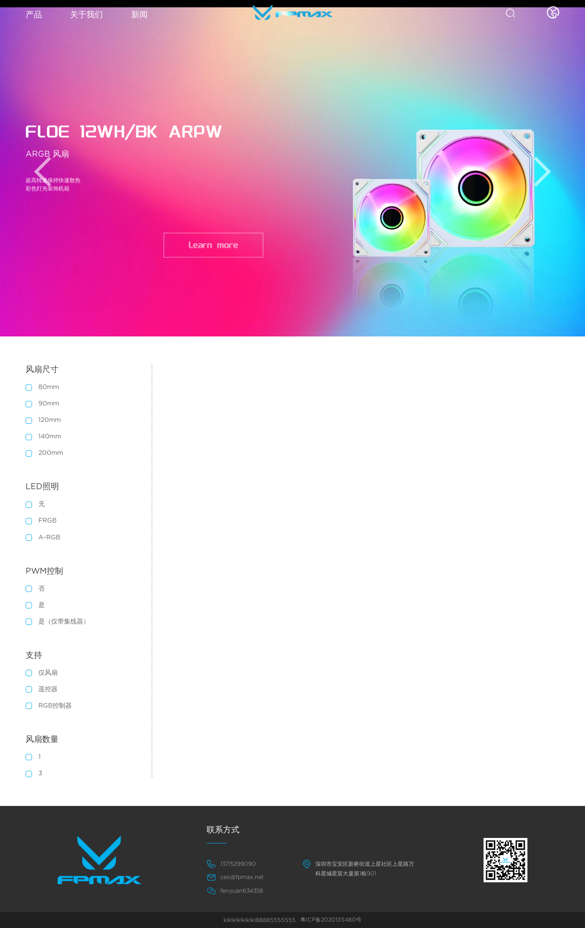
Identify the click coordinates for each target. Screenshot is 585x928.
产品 (34, 15)
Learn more (213, 247)
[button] (42, 172)
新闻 (139, 15)
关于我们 (86, 15)
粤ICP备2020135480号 (331, 920)
